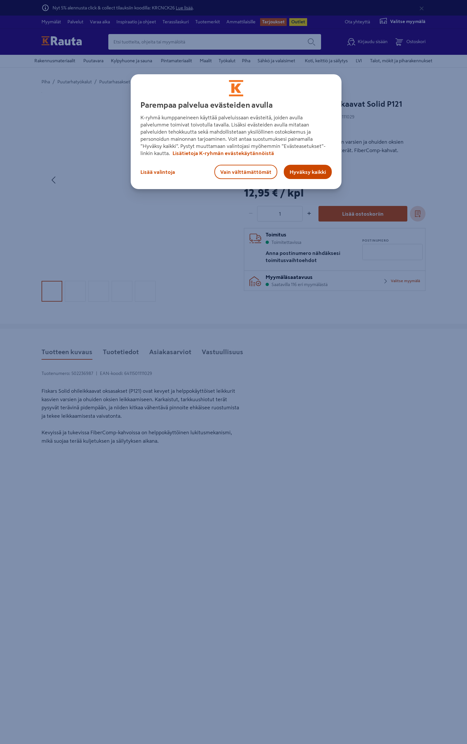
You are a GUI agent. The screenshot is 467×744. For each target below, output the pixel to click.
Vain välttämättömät (245, 171)
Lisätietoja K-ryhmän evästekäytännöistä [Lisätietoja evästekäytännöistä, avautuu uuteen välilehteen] (223, 153)
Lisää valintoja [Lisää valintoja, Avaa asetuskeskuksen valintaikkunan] (157, 171)
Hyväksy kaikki (308, 171)
